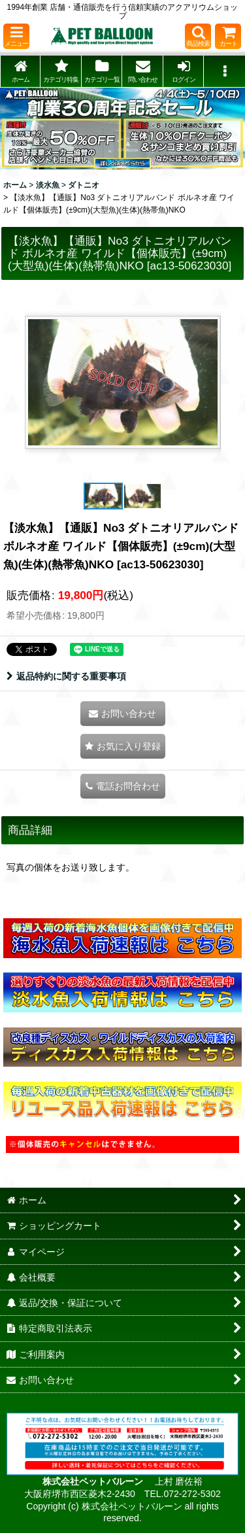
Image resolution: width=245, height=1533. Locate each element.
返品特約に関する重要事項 (66, 676)
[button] (16, 36)
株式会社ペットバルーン (94, 1481)
